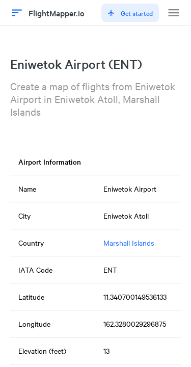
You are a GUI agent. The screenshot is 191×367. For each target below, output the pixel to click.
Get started (130, 12)
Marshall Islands (128, 243)
